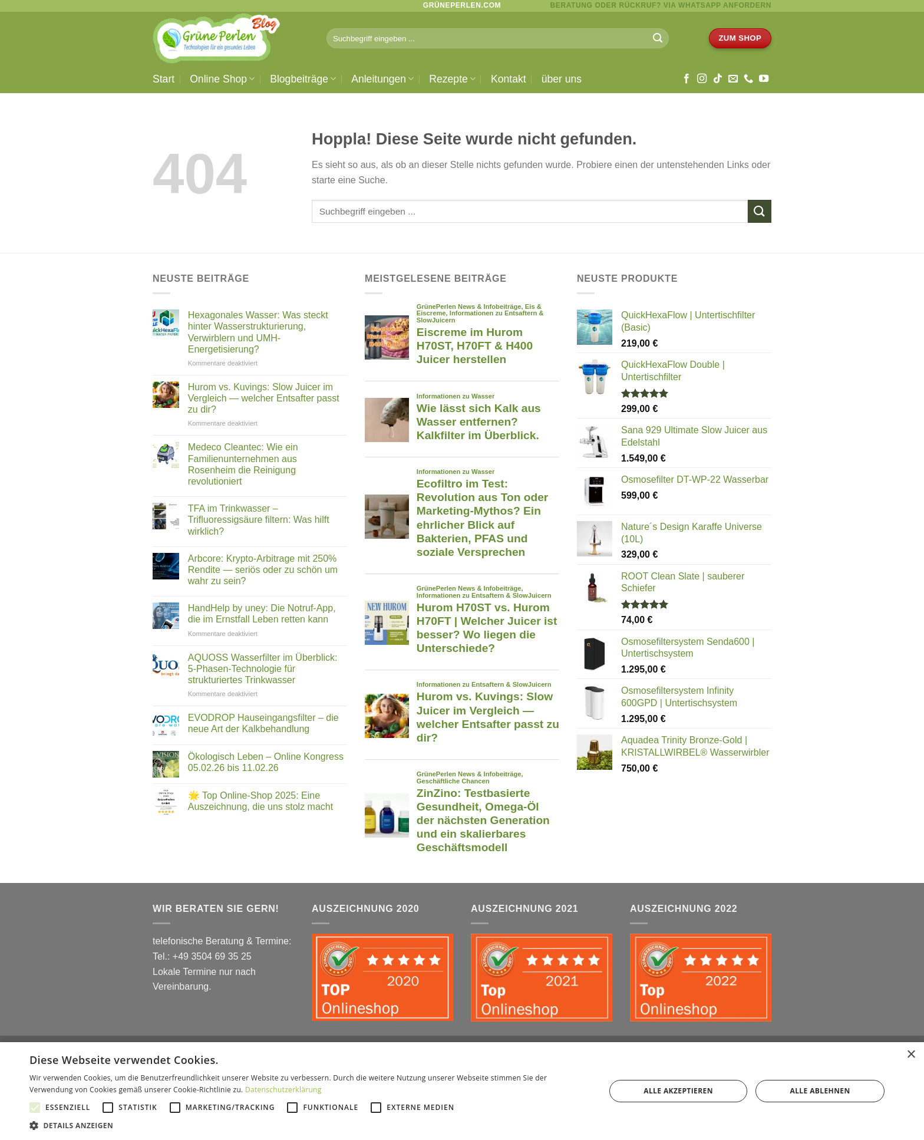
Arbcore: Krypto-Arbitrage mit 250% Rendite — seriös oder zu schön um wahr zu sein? (263, 569)
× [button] (910, 1054)
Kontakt (508, 79)
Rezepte (452, 79)
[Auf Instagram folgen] (702, 79)
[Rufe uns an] (748, 79)
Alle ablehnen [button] (820, 1091)
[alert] (462, 1091)
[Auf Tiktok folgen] (717, 79)
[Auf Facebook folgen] (686, 79)
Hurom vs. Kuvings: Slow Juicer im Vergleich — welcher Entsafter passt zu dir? (263, 398)
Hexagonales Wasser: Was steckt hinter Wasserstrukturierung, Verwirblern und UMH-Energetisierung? (258, 332)
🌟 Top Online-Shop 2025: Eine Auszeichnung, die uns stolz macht (260, 801)
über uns (562, 79)
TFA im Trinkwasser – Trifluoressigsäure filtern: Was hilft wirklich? (258, 519)
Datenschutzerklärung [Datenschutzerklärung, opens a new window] (283, 1090)
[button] (308, 1125)
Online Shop (222, 79)
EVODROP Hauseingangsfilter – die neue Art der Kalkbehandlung (263, 723)
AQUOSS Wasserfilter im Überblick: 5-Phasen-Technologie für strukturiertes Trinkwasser (263, 669)
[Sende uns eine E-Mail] (733, 79)
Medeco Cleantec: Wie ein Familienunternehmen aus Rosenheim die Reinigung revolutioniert (243, 464)
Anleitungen (382, 79)
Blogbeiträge (303, 79)
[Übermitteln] (658, 38)
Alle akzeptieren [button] (678, 1091)
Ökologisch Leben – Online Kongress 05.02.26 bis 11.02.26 (266, 762)
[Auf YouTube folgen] (763, 79)
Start (163, 79)
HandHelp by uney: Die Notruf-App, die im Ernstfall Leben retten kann (262, 613)
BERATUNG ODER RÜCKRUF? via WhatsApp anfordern (660, 5)
